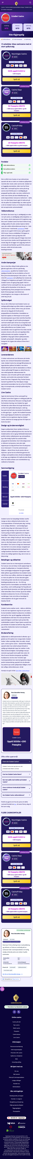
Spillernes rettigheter (16, 1056)
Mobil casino (16, 1028)
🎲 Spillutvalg (27, 39)
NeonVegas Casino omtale (16, 62)
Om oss (17, 1071)
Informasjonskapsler (16, 1050)
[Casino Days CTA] (6, 92)
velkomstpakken (5, 271)
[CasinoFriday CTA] (6, 127)
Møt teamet (16, 1074)
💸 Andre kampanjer (17, 39)
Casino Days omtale (17, 98)
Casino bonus (16, 1034)
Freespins (16, 1031)
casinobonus (20, 229)
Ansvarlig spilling (16, 1062)
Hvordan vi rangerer (16, 1099)
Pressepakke (16, 1111)
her (15, 804)
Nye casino (16, 1025)
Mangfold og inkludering (16, 1102)
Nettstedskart (16, 1087)
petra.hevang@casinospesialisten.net (11, 941)
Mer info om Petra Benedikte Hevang (11, 974)
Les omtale (21, 513)
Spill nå (16, 79)
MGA (16, 1059)
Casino (3, 7)
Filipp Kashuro (15, 979)
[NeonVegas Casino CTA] (6, 56)
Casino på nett (16, 1022)
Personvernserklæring (16, 1046)
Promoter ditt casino (16, 1053)
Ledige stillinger (16, 1080)
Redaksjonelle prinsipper (16, 1096)
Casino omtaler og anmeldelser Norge (15, 7)
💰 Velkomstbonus (5, 39)
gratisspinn (10, 278)
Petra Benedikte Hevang (18, 933)
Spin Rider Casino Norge (22, 671)
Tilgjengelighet (16, 1108)
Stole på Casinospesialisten (16, 1077)
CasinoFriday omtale (16, 134)
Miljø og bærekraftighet (16, 1105)
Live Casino (16, 1037)
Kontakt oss (16, 1083)
